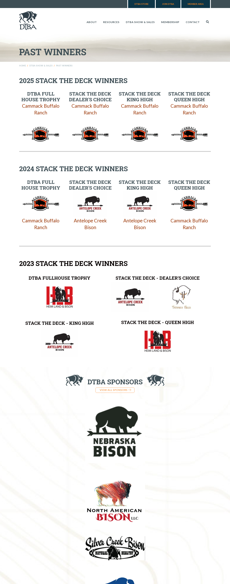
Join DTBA (168, 4)
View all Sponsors (115, 389)
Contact (193, 22)
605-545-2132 (130, 556)
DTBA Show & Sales (140, 22)
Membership (170, 22)
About (92, 22)
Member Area (196, 4)
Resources (111, 22)
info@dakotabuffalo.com (168, 556)
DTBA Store (141, 4)
